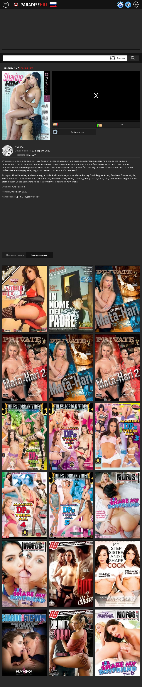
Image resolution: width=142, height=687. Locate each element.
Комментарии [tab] (44, 255)
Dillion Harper (43, 178)
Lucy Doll (109, 178)
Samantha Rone (31, 181)
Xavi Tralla (72, 181)
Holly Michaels (58, 178)
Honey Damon (74, 178)
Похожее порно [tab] (15, 255)
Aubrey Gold (88, 175)
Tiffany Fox (60, 181)
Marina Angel (122, 178)
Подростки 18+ (31, 196)
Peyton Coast (15, 181)
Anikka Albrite (59, 175)
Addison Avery (35, 175)
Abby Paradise (19, 175)
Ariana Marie (74, 175)
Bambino (115, 175)
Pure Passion (18, 186)
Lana (100, 178)
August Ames (102, 175)
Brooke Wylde (128, 175)
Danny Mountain (26, 178)
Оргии (19, 196)
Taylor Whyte (47, 181)
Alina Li (47, 175)
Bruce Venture (9, 178)
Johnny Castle (90, 178)
